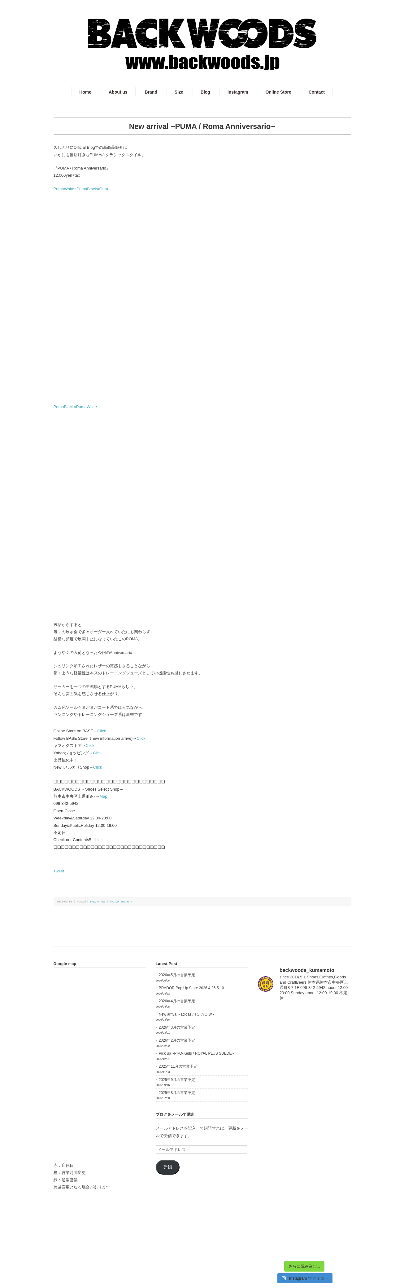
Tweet (59, 871)
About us (118, 92)
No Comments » (121, 901)
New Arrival (97, 901)
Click (101, 731)
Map (103, 796)
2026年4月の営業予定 (177, 1001)
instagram (238, 92)
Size (179, 92)
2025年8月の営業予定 (177, 1093)
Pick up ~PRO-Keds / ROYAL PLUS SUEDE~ (196, 1053)
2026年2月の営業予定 (177, 1040)
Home (85, 92)
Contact (317, 92)
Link (99, 839)
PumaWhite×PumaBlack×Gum (81, 189)
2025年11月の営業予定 (178, 1066)
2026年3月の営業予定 (177, 1027)
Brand (151, 92)
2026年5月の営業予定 (177, 975)
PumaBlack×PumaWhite (75, 406)
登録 (167, 1167)
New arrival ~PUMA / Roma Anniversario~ (202, 126)
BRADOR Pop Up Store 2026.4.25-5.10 (191, 988)
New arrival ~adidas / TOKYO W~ (186, 1014)
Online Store (278, 92)
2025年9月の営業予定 (177, 1080)
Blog (205, 92)
